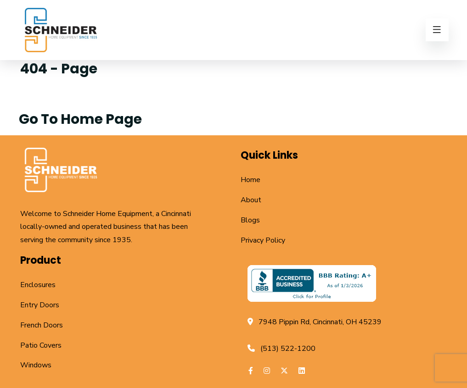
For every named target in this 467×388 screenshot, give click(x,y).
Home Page (101, 119)
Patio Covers (41, 345)
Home (250, 180)
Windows (35, 365)
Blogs (250, 220)
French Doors (41, 325)
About (251, 200)
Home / (42, 96)
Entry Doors (39, 305)
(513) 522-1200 (287, 349)
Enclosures (38, 285)
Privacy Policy (263, 240)
